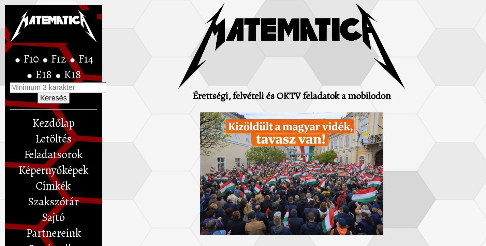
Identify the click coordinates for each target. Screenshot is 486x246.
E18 (44, 74)
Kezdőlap (53, 123)
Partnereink (53, 233)
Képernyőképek (53, 170)
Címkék (53, 186)
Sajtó (53, 217)
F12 (60, 59)
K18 (72, 74)
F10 (32, 59)
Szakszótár (53, 201)
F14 (85, 59)
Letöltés (53, 139)
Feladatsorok (53, 154)
